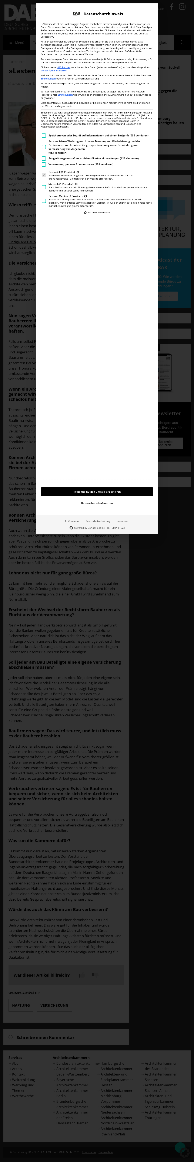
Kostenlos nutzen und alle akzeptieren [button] (97, 452)
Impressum (123, 481)
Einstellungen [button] (48, 38)
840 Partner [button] (63, 27)
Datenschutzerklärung (98, 481)
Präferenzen (72, 481)
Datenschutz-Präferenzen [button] (97, 463)
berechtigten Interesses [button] (54, 30)
